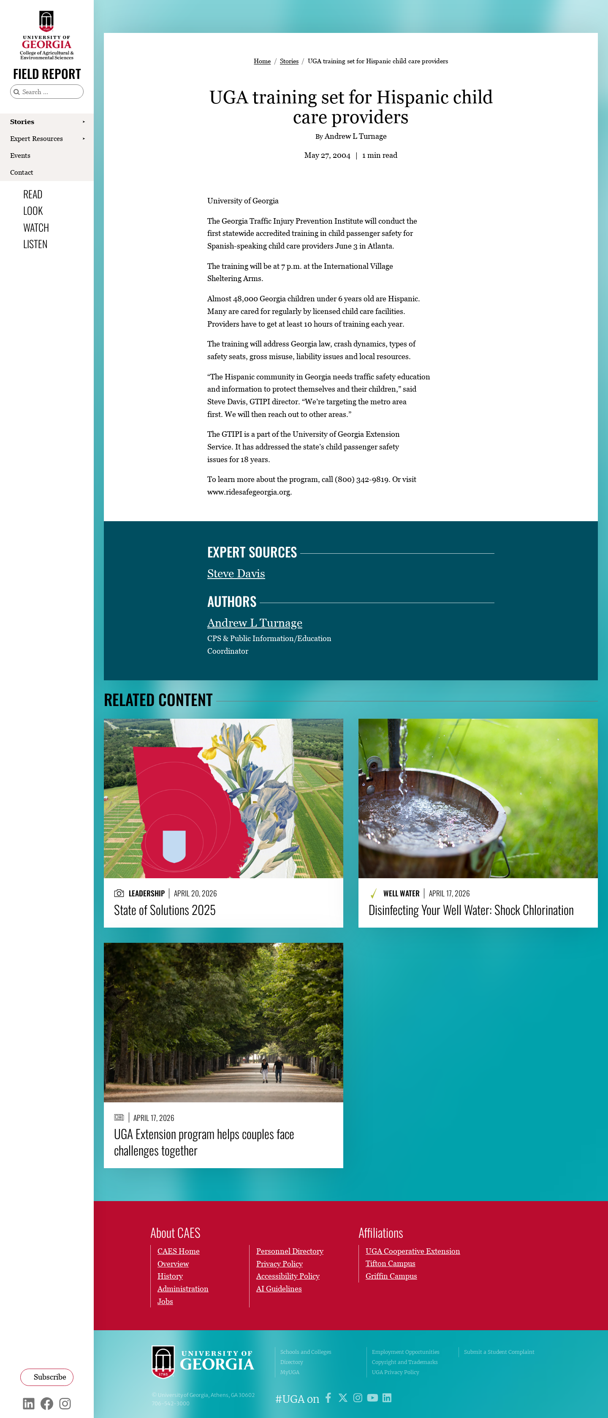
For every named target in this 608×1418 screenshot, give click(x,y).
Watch (36, 227)
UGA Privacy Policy (395, 1372)
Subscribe (50, 1376)
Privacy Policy (279, 1263)
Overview (173, 1263)
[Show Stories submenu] (83, 122)
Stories (22, 121)
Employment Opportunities (406, 1352)
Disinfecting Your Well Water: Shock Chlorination (471, 909)
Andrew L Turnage (254, 622)
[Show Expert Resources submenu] (83, 138)
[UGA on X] (344, 1399)
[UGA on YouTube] (373, 1399)
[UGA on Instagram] (359, 1399)
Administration (183, 1288)
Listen (35, 243)
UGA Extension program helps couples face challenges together (204, 1142)
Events (20, 155)
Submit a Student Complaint (499, 1352)
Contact (21, 172)
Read (33, 193)
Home (262, 61)
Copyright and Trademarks (405, 1362)
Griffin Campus (391, 1276)
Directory (291, 1362)
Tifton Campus (390, 1263)
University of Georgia (207, 1362)
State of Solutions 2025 (165, 909)
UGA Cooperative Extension (413, 1251)
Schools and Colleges (305, 1352)
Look (33, 210)
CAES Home (178, 1251)
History (170, 1276)
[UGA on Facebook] (329, 1399)
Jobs (165, 1300)
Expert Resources (36, 138)
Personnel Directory (289, 1251)
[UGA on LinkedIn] (387, 1399)
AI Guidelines (279, 1288)
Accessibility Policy (288, 1276)
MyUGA (289, 1372)
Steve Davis (236, 573)
